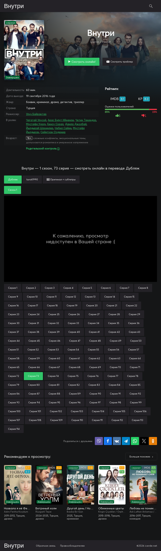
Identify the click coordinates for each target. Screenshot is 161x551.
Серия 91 (115, 393)
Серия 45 (34, 340)
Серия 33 (73, 323)
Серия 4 (68, 287)
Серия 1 (12, 287)
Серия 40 (74, 331)
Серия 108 (35, 420)
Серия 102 (56, 411)
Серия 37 (13, 331)
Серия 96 (75, 402)
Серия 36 (134, 323)
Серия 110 (77, 420)
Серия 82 (74, 384)
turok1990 (32, 179)
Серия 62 (94, 358)
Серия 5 (87, 287)
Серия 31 (33, 323)
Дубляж (13, 179)
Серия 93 (13, 402)
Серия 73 (33, 375)
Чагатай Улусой (36, 120)
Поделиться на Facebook (108, 441)
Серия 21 (111, 305)
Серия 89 (75, 393)
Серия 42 (114, 331)
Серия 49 (115, 340)
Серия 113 (137, 420)
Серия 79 (13, 384)
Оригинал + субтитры (61, 179)
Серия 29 (134, 314)
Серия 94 (34, 402)
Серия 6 (106, 287)
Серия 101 (35, 411)
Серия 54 (73, 349)
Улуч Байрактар (36, 114)
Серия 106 (140, 411)
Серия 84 (114, 384)
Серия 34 (93, 323)
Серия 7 (124, 287)
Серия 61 (74, 358)
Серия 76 (93, 375)
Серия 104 (98, 411)
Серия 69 (95, 367)
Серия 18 (52, 305)
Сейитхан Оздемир (53, 132)
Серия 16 (13, 305)
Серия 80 (34, 384)
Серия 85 (135, 384)
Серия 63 (114, 358)
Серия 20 (92, 305)
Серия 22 (131, 305)
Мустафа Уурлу (36, 124)
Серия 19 (72, 305)
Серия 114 (14, 428)
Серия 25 (54, 314)
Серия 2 (31, 287)
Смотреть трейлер (121, 61)
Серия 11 (52, 296)
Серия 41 (94, 331)
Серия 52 (33, 349)
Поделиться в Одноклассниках (153, 441)
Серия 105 (119, 411)
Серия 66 (34, 367)
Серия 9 (13, 296)
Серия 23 (13, 314)
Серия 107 (14, 420)
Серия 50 (136, 340)
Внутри (14, 6)
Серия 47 (74, 340)
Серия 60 (54, 358)
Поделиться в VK (117, 441)
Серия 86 (14, 393)
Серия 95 (54, 402)
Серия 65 (13, 367)
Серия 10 (32, 296)
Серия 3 (50, 287)
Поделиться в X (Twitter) (144, 441)
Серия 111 (97, 420)
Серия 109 (56, 420)
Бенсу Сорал (55, 124)
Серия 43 (134, 331)
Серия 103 (77, 411)
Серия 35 (113, 323)
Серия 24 (33, 314)
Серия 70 (115, 367)
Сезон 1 (12, 189)
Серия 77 (112, 375)
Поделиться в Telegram (126, 441)
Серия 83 (94, 384)
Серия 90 (95, 393)
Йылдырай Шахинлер (39, 128)
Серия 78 (132, 375)
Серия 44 (14, 340)
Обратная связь (46, 545)
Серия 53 (53, 349)
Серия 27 (94, 314)
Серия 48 (95, 340)
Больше (140, 456)
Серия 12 (70, 296)
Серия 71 (135, 367)
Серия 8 (143, 287)
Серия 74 (53, 375)
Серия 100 (14, 411)
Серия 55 (93, 349)
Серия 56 (113, 349)
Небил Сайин (63, 128)
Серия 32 (53, 323)
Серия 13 (90, 296)
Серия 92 (135, 393)
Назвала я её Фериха (17, 508)
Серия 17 (33, 305)
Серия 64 (135, 358)
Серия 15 (129, 296)
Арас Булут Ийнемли (61, 120)
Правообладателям (72, 545)
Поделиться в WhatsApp (135, 441)
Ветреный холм (46, 508)
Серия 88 (54, 393)
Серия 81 (54, 384)
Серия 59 (34, 358)
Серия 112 (117, 420)
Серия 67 (54, 367)
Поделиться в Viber (99, 441)
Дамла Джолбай (76, 124)
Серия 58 (13, 358)
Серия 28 (114, 314)
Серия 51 (13, 349)
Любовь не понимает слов (143, 508)
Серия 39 (54, 331)
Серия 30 (13, 323)
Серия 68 (74, 367)
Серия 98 (115, 402)
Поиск (151, 6)
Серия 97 (95, 402)
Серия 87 (34, 393)
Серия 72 (13, 375)
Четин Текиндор (85, 120)
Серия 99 (136, 402)
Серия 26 (74, 314)
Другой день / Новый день (80, 508)
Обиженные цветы (111, 508)
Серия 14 (109, 296)
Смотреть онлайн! (83, 61)
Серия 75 (73, 375)
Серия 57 (133, 349)
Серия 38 (33, 331)
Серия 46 (54, 340)
